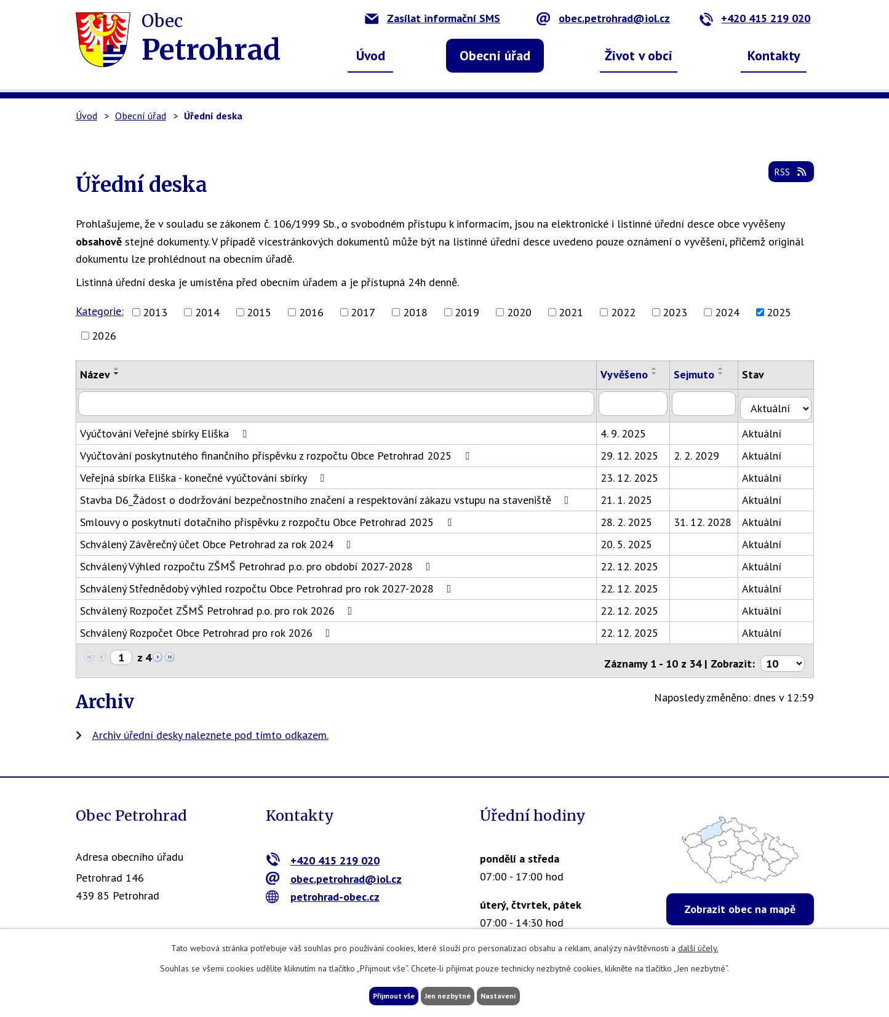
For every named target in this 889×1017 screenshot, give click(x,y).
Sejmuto (702, 374)
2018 (415, 312)
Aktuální (771, 428)
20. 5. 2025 (634, 539)
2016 (311, 312)
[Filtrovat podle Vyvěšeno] (641, 403)
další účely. (698, 945)
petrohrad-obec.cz (323, 886)
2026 (104, 336)
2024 (727, 312)
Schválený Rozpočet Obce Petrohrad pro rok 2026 (207, 627)
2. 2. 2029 (704, 450)
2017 (363, 312)
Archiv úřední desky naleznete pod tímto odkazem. (210, 724)
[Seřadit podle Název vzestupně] (117, 368)
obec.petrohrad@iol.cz (603, 18)
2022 (623, 312)
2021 (571, 312)
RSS (787, 179)
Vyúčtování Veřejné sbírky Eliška (166, 428)
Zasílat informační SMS (432, 18)
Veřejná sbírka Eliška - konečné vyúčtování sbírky (204, 472)
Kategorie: (100, 311)
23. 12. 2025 (637, 472)
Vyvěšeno (631, 374)
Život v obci (638, 55)
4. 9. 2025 (630, 428)
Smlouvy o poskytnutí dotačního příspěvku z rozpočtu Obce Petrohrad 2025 (268, 516)
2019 (467, 312)
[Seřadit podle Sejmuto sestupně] (729, 373)
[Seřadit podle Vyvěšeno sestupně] (662, 373)
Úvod (370, 55)
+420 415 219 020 (754, 18)
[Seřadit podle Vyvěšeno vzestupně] (662, 368)
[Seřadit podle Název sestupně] (117, 373)
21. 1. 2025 (634, 494)
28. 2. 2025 (634, 516)
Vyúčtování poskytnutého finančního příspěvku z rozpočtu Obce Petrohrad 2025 (277, 450)
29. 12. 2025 (637, 450)
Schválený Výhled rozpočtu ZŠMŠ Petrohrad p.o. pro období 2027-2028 (258, 561)
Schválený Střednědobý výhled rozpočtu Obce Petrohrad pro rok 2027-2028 (268, 583)
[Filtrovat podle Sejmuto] (712, 403)
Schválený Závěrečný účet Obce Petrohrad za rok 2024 (218, 539)
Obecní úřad (495, 55)
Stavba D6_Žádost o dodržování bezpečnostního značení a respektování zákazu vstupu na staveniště (327, 494)
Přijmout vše (369, 994)
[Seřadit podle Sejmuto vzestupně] (729, 368)
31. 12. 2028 (711, 516)
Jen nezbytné (449, 994)
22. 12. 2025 (637, 561)
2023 (675, 312)
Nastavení (524, 994)
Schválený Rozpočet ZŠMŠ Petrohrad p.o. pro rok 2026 (218, 605)
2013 (155, 312)
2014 (207, 312)
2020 (519, 312)
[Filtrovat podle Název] (340, 403)
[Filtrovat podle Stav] (780, 402)
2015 (259, 312)
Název (95, 374)
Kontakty (773, 55)
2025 (779, 312)
